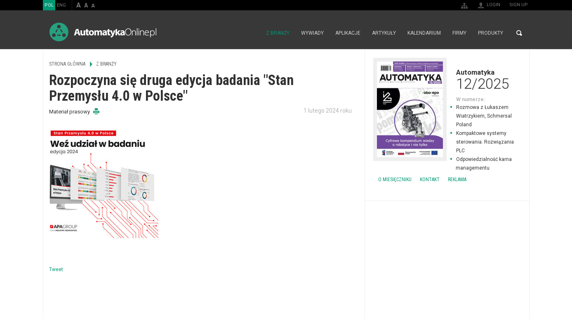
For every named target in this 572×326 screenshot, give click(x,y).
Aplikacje (347, 33)
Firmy (459, 33)
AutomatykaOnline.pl (102, 32)
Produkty (490, 33)
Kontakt (430, 179)
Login (493, 4)
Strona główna (251, 33)
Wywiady (312, 33)
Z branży (278, 33)
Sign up (518, 4)
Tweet (56, 269)
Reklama (457, 179)
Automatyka (447, 79)
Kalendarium (424, 33)
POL (49, 5)
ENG (61, 5)
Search (519, 33)
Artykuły (384, 33)
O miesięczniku (395, 179)
